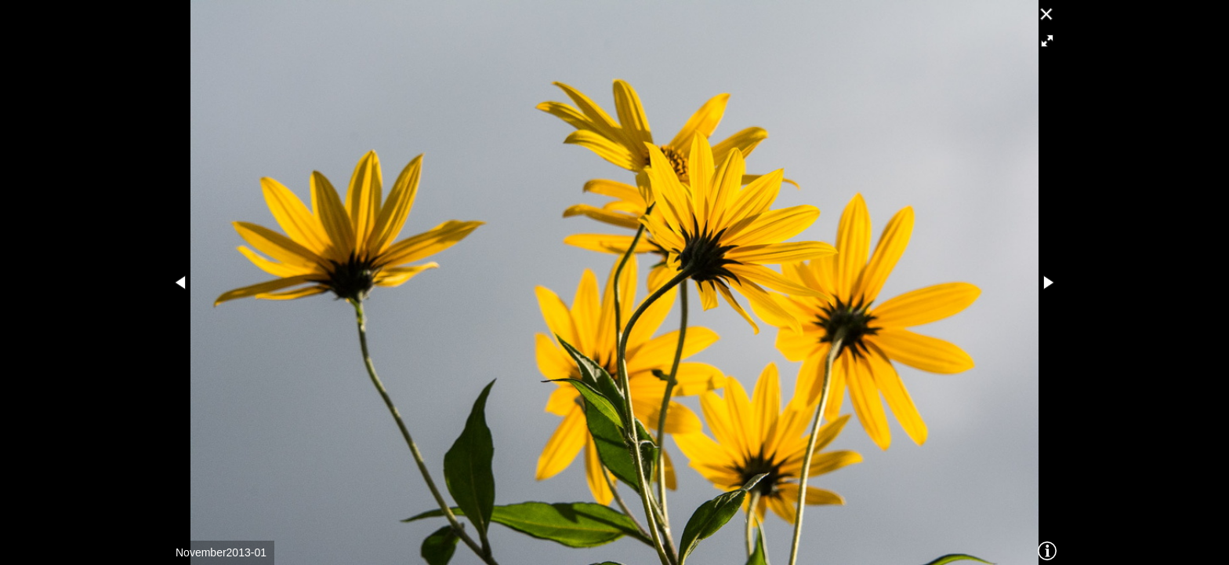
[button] (1047, 40)
